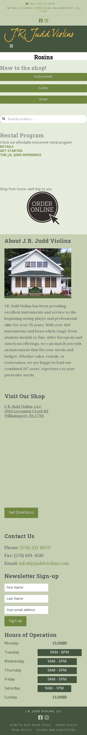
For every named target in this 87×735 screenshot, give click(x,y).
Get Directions (21, 512)
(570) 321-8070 (35, 547)
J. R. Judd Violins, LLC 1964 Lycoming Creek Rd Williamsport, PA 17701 (26, 411)
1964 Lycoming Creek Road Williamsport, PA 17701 (43, 9)
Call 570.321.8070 (40, 3)
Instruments (43, 76)
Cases (43, 88)
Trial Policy (22, 730)
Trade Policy (66, 725)
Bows (43, 99)
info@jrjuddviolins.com (44, 563)
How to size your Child (30, 725)
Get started (11, 150)
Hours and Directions (56, 730)
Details (6, 146)
